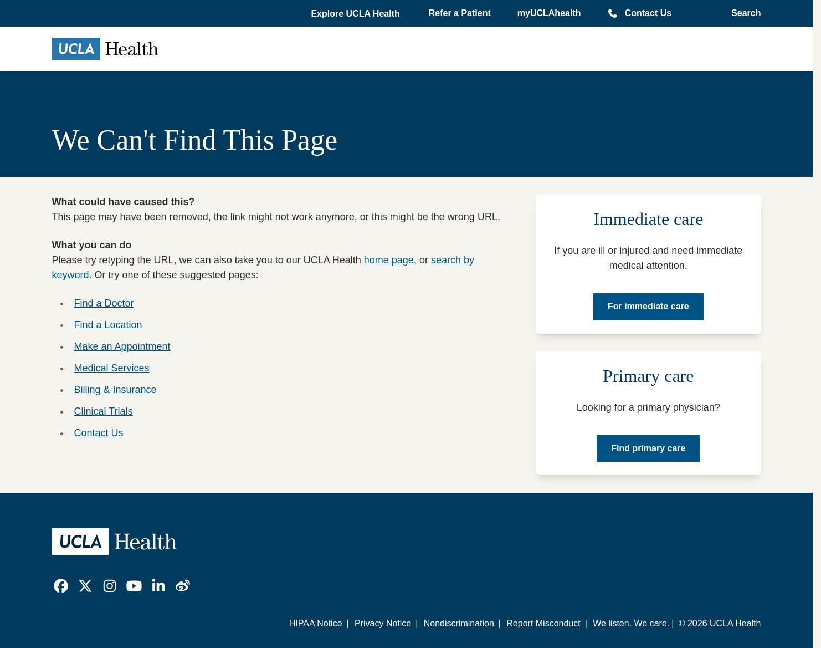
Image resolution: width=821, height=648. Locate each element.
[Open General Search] (743, 13)
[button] (356, 13)
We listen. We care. (631, 623)
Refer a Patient (460, 13)
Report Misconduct (543, 623)
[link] (61, 586)
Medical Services (112, 368)
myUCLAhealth (549, 13)
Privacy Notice (383, 623)
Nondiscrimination (459, 623)
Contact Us (648, 13)
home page (389, 260)
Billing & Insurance (115, 389)
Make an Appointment (122, 346)
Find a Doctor (104, 303)
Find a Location (108, 324)
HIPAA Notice (315, 623)
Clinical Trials (103, 411)
